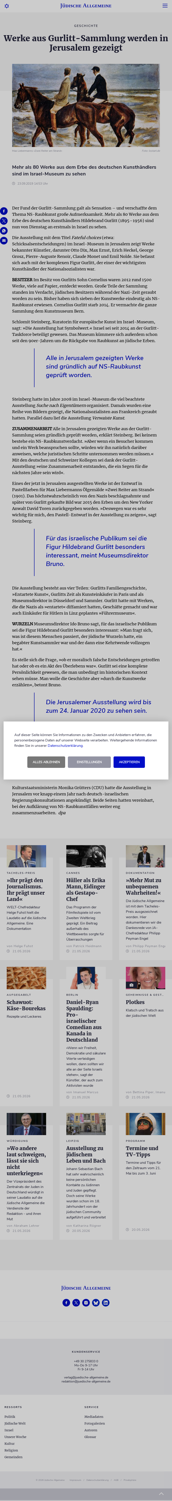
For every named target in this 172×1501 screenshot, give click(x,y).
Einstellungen (89, 762)
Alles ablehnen (46, 762)
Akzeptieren (129, 762)
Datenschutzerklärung (65, 745)
